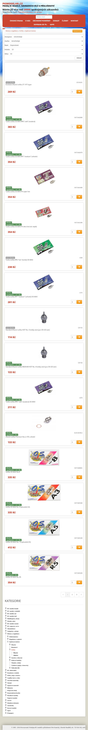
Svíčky (21, 31)
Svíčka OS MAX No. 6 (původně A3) (18, 507)
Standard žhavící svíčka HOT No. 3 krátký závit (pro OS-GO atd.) (28, 330)
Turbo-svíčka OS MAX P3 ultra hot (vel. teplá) (21, 226)
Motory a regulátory (12, 31)
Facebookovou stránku (30, 12)
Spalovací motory (30, 31)
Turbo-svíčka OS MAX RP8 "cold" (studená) (20, 121)
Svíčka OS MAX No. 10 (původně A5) (18, 542)
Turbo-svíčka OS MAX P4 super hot (18, 191)
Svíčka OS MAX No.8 (13, 472)
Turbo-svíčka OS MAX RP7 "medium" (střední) (21, 156)
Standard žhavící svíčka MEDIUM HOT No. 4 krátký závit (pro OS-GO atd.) (31, 367)
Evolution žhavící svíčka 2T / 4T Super (19, 84)
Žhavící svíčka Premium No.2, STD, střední (20, 437)
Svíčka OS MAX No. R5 (13, 577)
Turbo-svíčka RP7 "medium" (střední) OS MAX (21, 297)
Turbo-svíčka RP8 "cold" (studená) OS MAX (20, 402)
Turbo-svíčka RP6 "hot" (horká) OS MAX (19, 260)
